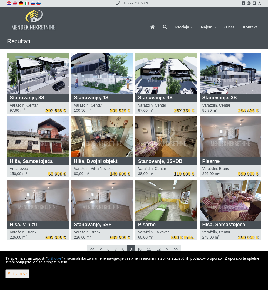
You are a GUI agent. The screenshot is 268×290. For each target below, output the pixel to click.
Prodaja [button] (184, 27)
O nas (229, 27)
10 (139, 249)
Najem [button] (208, 27)
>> (176, 249)
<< (92, 249)
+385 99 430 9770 (132, 3)
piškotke (54, 258)
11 (149, 249)
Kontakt (250, 27)
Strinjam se (17, 274)
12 (158, 249)
